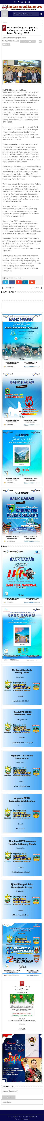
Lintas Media (11, 1117)
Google (26, 1119)
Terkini (8, 1097)
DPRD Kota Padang (16, 278)
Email (6, 44)
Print (32, 41)
